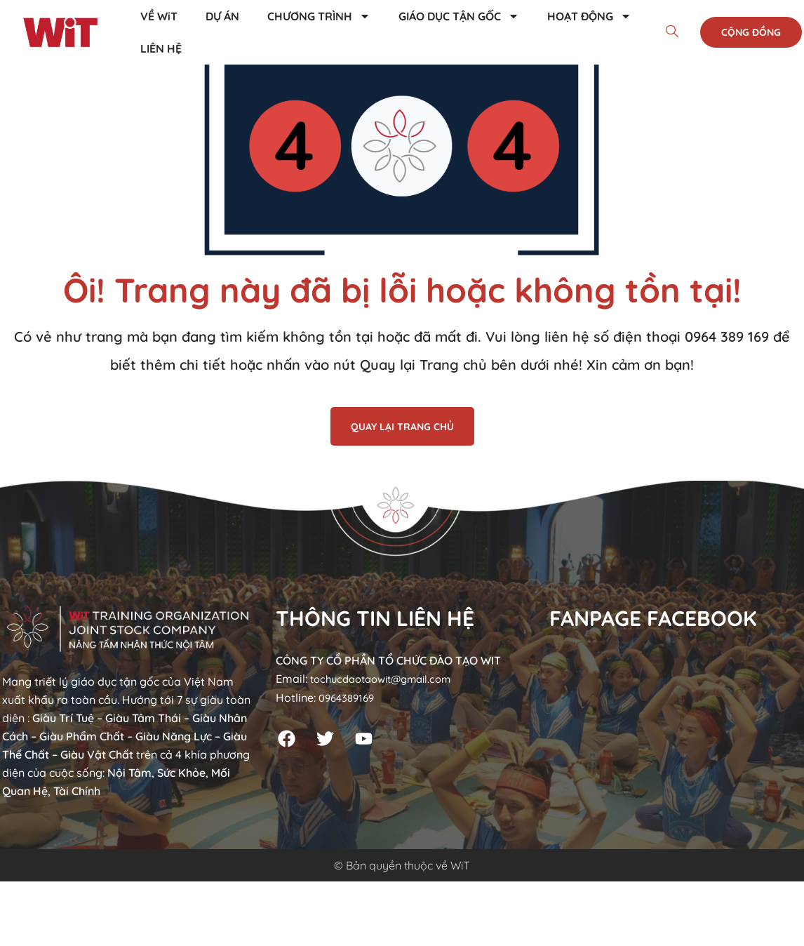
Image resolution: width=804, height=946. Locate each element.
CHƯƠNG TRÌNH (318, 16)
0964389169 (349, 697)
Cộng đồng (751, 32)
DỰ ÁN (222, 16)
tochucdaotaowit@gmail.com (388, 679)
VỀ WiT (158, 16)
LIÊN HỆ (161, 48)
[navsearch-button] (672, 32)
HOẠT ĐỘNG (589, 16)
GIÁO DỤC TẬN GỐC (458, 16)
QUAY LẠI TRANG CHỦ (402, 426)
